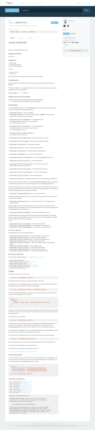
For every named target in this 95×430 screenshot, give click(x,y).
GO (86, 10)
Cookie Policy (53, 427)
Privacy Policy (47, 427)
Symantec (28, 257)
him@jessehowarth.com (25, 387)
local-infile (28, 267)
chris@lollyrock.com (26, 391)
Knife (18, 29)
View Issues (73, 33)
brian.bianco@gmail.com (24, 386)
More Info (39, 3)
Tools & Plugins (31, 3)
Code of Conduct (30, 427)
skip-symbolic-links (34, 264)
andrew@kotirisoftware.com (26, 389)
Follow (55, 22)
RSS (9, 20)
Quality (29, 38)
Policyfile (10, 29)
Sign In (88, 3)
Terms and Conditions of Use (39, 427)
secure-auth (29, 263)
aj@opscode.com (24, 383)
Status (64, 427)
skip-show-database (35, 266)
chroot (26, 260)
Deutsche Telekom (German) (39, 257)
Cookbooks (22, 3)
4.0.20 (20, 22)
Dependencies (20, 38)
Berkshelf (14, 29)
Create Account (80, 3)
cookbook (20, 93)
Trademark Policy (59, 427)
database (10, 101)
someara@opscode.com (25, 392)
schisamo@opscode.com (26, 384)
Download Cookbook (76, 50)
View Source (66, 33)
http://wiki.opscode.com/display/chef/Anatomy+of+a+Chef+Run (23, 351)
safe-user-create (32, 261)
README (12, 38)
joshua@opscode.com (27, 381)
